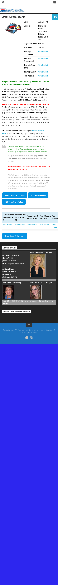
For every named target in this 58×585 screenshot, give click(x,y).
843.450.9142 (17, 301)
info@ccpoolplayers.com (15, 263)
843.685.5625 (12, 261)
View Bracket (43, 52)
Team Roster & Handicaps (14, 236)
